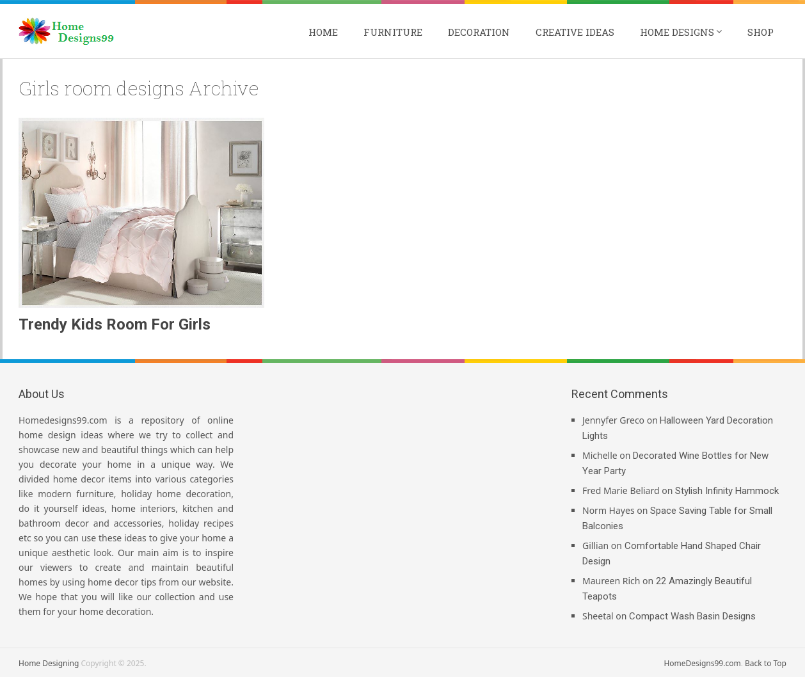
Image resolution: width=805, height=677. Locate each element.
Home (323, 32)
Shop (760, 32)
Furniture (392, 32)
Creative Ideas (575, 32)
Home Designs (677, 32)
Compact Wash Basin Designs (692, 616)
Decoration (479, 32)
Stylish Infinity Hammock (727, 491)
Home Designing (49, 663)
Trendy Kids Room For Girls (115, 324)
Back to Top (765, 663)
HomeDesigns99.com (702, 663)
